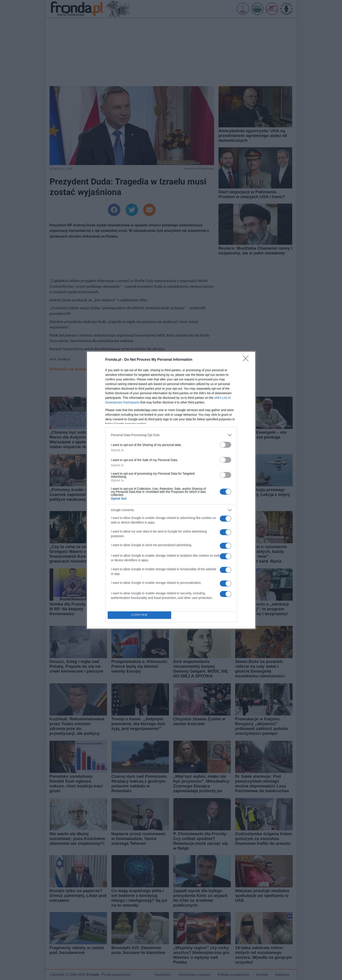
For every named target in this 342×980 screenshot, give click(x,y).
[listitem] (171, 435)
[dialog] (171, 490)
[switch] (225, 445)
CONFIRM (139, 615)
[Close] (247, 360)
